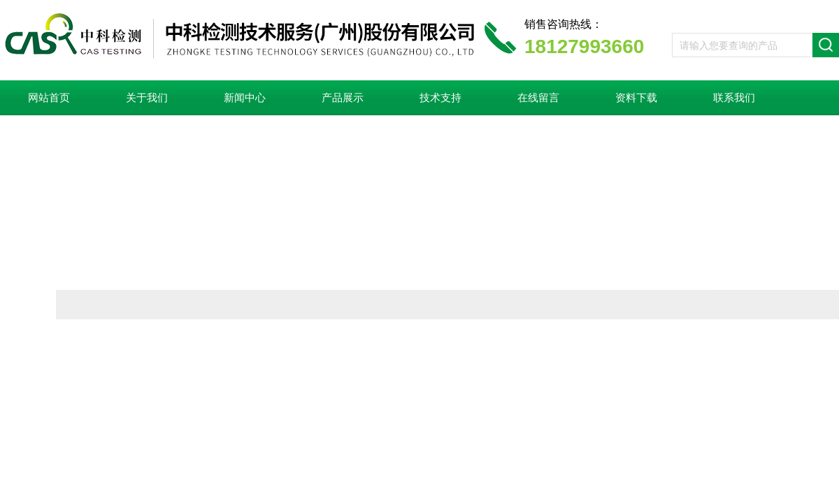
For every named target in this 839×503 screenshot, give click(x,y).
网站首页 (49, 97)
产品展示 (343, 97)
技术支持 (440, 97)
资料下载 (636, 97)
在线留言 (538, 97)
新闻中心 (245, 97)
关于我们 (147, 97)
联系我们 (734, 97)
